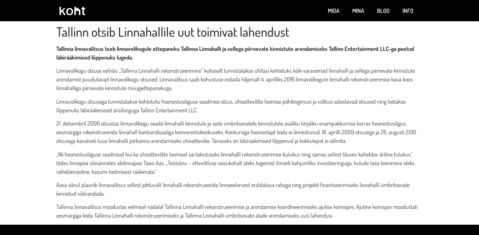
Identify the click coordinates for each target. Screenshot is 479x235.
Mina (358, 10)
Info (407, 10)
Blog (383, 10)
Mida (333, 10)
